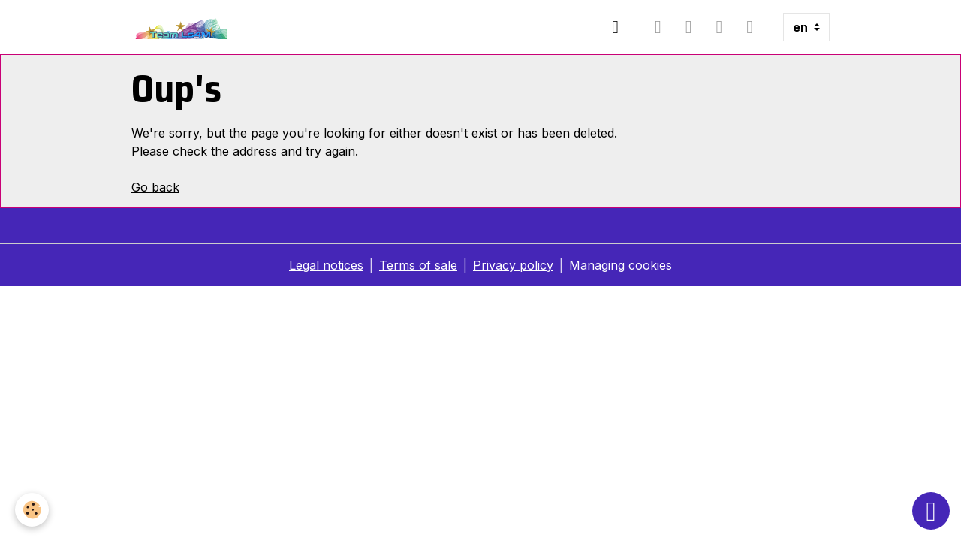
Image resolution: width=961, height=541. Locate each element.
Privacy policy (513, 265)
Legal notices (326, 265)
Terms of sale (418, 265)
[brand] (182, 27)
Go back (155, 187)
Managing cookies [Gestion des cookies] (620, 265)
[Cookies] (32, 510)
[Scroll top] (931, 511)
